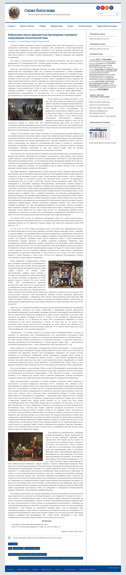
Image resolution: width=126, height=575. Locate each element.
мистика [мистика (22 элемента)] (101, 76)
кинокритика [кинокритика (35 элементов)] (95, 74)
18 (91, 135)
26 (93, 137)
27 (95, 137)
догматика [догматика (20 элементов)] (105, 72)
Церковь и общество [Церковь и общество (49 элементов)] (105, 69)
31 (105, 137)
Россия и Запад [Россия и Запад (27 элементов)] (105, 65)
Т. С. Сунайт (20, 41)
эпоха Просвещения (32, 548)
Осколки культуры (85, 26)
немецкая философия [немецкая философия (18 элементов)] (96, 78)
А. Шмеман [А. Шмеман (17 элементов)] (92, 59)
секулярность (18, 548)
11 (91, 134)
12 (93, 134)
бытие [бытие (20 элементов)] (115, 71)
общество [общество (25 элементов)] (110, 78)
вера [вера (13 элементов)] (90, 72)
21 (98, 135)
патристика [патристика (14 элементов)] (102, 79)
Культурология (43, 41)
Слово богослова (39, 10)
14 (98, 134)
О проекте (11, 26)
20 (95, 135)
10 (105, 133)
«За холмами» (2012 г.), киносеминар (102, 116)
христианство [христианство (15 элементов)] (112, 87)
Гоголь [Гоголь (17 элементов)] (105, 61)
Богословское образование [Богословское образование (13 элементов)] (96, 61)
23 (103, 135)
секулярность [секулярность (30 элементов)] (95, 85)
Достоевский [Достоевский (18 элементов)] (112, 61)
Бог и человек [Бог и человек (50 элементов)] (104, 59)
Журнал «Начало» (27, 26)
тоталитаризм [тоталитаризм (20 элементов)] (94, 87)
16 (103, 134)
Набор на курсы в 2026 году (99, 102)
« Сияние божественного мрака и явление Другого (27, 554)
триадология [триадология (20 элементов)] (103, 87)
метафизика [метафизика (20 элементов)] (93, 76)
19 (93, 135)
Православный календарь (107, 26)
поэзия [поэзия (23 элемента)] (108, 79)
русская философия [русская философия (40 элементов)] (99, 83)
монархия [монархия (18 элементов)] (110, 76)
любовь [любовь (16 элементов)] (113, 74)
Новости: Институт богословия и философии (100, 96)
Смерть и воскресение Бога (99, 105)
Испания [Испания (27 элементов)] (99, 63)
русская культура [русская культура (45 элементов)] (105, 81)
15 (100, 134)
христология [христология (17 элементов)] (93, 90)
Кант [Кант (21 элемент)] (104, 63)
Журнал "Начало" (31, 41)
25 (91, 137)
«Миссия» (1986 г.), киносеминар (101, 108)
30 (103, 137)
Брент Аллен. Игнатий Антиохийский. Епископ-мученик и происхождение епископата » (51, 558)
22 (100, 135)
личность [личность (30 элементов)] (106, 74)
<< (92, 128)
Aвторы (70, 26)
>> (104, 128)
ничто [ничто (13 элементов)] (104, 78)
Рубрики (42, 26)
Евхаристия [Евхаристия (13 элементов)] (92, 63)
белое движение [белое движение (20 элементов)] (106, 71)
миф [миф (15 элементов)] (105, 76)
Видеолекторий (57, 26)
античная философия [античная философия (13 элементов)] (94, 71)
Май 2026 (98, 128)
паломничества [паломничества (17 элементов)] (94, 79)
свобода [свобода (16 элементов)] (111, 84)
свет (10, 548)
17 (105, 134)
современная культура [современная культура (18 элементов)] (109, 85)
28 (98, 137)
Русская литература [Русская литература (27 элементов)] (97, 67)
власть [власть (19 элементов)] (94, 72)
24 (105, 135)
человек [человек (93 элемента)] (103, 89)
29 (100, 137)
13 (95, 134)
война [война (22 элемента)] (99, 72)
